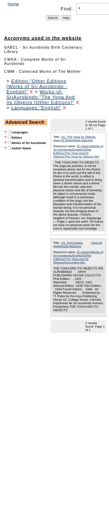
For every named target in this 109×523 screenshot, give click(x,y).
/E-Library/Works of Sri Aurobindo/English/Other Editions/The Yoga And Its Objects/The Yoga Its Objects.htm (78, 151)
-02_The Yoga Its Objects (78, 137)
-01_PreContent (72, 243)
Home (13, 4)
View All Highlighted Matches (73, 140)
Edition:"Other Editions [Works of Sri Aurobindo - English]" (37, 86)
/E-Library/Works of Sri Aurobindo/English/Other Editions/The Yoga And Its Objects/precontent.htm (78, 257)
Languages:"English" (36, 107)
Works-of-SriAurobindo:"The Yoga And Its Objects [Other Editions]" (41, 97)
